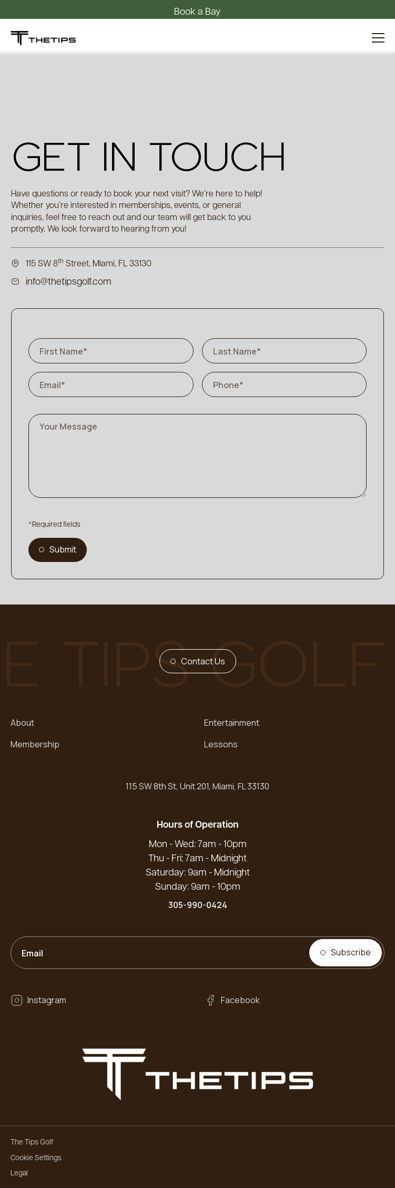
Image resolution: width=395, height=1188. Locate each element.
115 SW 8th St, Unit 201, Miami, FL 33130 (197, 786)
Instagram (46, 1000)
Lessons (221, 744)
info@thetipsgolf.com (69, 281)
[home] (43, 38)
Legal (19, 1172)
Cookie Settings (36, 1157)
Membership (35, 744)
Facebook (240, 1000)
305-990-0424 (197, 905)
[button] (378, 38)
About (22, 722)
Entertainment (231, 722)
